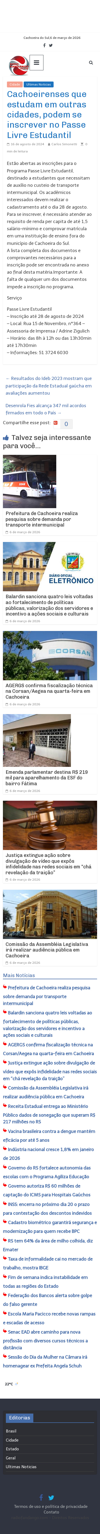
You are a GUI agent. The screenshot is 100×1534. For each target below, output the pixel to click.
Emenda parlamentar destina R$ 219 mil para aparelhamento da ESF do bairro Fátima (47, 778)
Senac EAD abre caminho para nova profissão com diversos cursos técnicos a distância (45, 1339)
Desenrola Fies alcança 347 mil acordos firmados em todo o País (46, 409)
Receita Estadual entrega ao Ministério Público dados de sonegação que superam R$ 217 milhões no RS (49, 1114)
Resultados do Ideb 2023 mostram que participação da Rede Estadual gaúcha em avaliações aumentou (49, 385)
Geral (10, 1458)
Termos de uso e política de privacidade (51, 1506)
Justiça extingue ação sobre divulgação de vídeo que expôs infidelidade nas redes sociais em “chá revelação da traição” (48, 864)
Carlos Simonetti (64, 144)
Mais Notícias (19, 975)
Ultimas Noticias (38, 84)
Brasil (11, 1431)
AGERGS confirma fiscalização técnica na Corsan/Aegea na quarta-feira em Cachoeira (49, 691)
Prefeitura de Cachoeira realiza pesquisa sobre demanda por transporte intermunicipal (42, 519)
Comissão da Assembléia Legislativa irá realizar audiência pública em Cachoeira (47, 950)
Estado (12, 1449)
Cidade (15, 84)
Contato (51, 1512)
